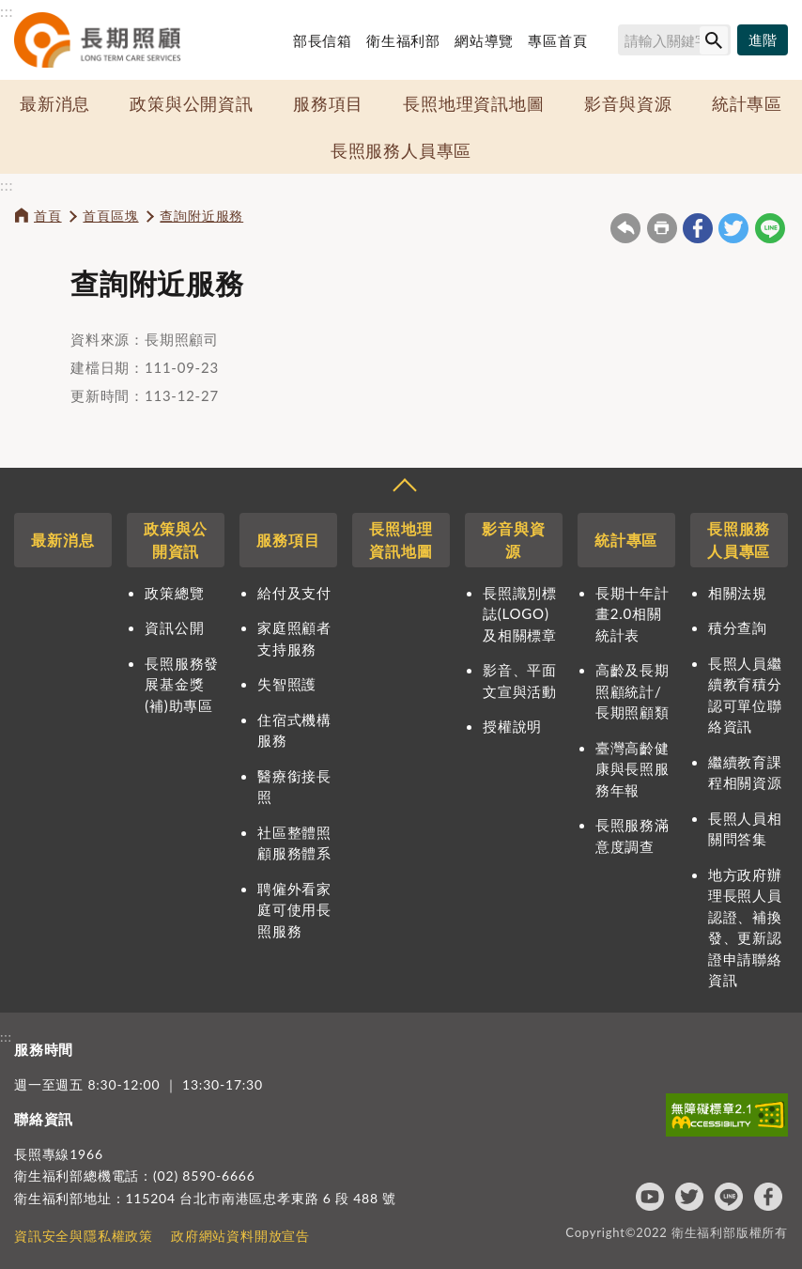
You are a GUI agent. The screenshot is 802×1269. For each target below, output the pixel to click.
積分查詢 (737, 627)
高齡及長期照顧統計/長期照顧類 (632, 690)
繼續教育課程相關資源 (745, 772)
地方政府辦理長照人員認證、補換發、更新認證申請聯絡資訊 (745, 927)
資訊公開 (174, 627)
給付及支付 (294, 592)
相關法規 (737, 592)
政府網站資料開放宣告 (240, 1236)
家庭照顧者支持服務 (294, 638)
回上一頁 (625, 228)
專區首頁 (557, 40)
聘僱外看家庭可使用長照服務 (294, 909)
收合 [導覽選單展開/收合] (403, 487)
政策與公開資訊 (192, 103)
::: (6, 11)
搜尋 (609, 43)
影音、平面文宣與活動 (520, 680)
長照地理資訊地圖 (473, 103)
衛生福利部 (403, 40)
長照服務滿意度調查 (632, 835)
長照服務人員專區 (401, 150)
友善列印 (662, 228)
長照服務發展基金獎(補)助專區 (182, 684)
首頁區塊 (110, 216)
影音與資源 (628, 103)
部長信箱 (322, 40)
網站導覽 (484, 40)
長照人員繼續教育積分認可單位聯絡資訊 (745, 695)
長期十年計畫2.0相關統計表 (632, 613)
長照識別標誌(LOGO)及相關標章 (520, 613)
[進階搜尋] (762, 40)
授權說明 (512, 726)
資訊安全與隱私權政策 (83, 1236)
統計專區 (747, 103)
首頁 (48, 216)
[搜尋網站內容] (674, 39)
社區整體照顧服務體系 (294, 843)
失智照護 (286, 683)
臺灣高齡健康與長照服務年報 (632, 768)
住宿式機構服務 (294, 730)
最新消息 (55, 103)
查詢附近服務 (201, 216)
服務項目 (328, 103)
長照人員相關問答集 (745, 829)
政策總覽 (174, 592)
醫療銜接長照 (294, 786)
